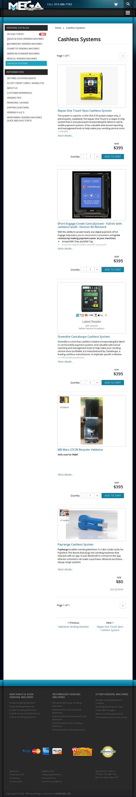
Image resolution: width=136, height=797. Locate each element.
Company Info (16, 774)
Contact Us (15, 778)
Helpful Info (48, 771)
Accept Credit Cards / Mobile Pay (25, 83)
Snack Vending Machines (22, 702)
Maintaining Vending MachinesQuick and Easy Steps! (24, 119)
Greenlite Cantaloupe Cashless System (84, 336)
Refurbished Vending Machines (24, 43)
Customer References (19, 92)
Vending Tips (14, 97)
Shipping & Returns (18, 107)
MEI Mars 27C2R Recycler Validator (80, 449)
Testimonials (16, 781)
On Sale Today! (27, 34)
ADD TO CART (113, 156)
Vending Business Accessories (111, 717)
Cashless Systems (17, 63)
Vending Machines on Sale (109, 706)
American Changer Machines (23, 53)
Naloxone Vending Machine (73, 626)
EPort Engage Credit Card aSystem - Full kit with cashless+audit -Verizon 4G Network (90, 225)
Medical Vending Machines (22, 58)
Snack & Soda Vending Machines (25, 38)
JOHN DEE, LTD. (63, 793)
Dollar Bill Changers (106, 710)
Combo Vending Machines (23, 710)
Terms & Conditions (52, 781)
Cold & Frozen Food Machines (24, 713)
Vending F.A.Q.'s (15, 112)
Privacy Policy (49, 778)
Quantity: (75, 156)
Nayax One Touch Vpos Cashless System (85, 110)
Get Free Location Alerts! (21, 78)
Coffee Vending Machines (22, 717)
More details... (65, 135)
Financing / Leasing (18, 102)
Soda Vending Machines (22, 706)
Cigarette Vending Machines (23, 48)
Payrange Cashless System (75, 544)
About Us (12, 88)
